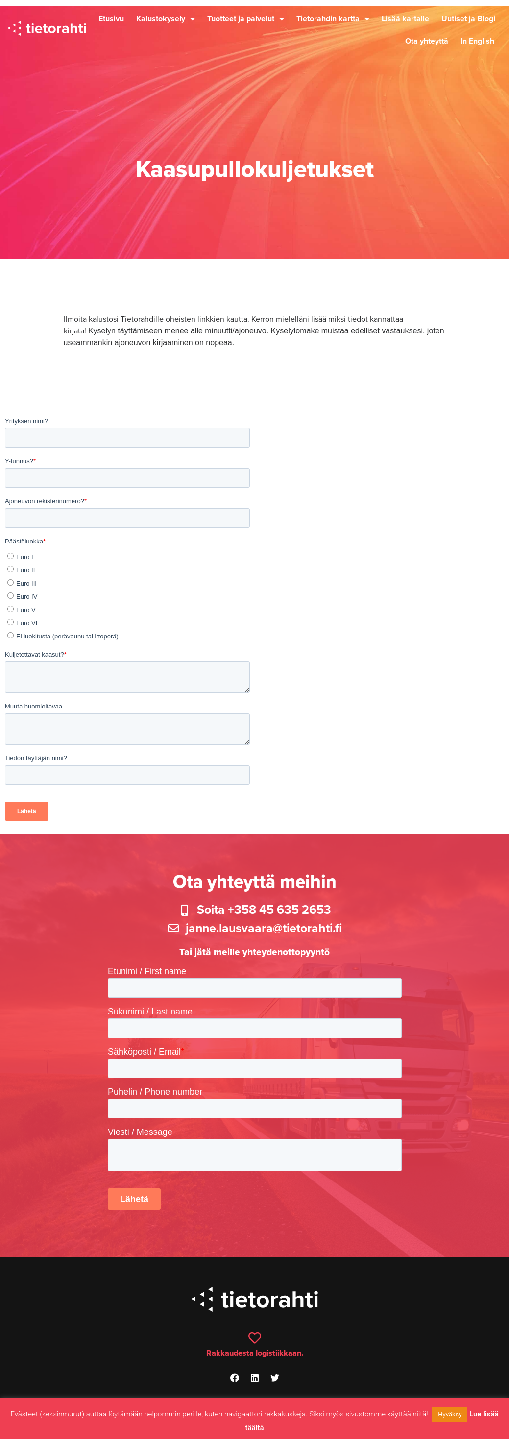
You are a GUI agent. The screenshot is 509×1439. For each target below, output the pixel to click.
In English (477, 41)
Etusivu (111, 19)
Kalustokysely (165, 18)
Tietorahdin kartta (332, 18)
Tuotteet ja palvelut (245, 18)
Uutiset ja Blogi (468, 19)
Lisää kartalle (405, 19)
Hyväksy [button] (449, 1414)
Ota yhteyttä (426, 41)
